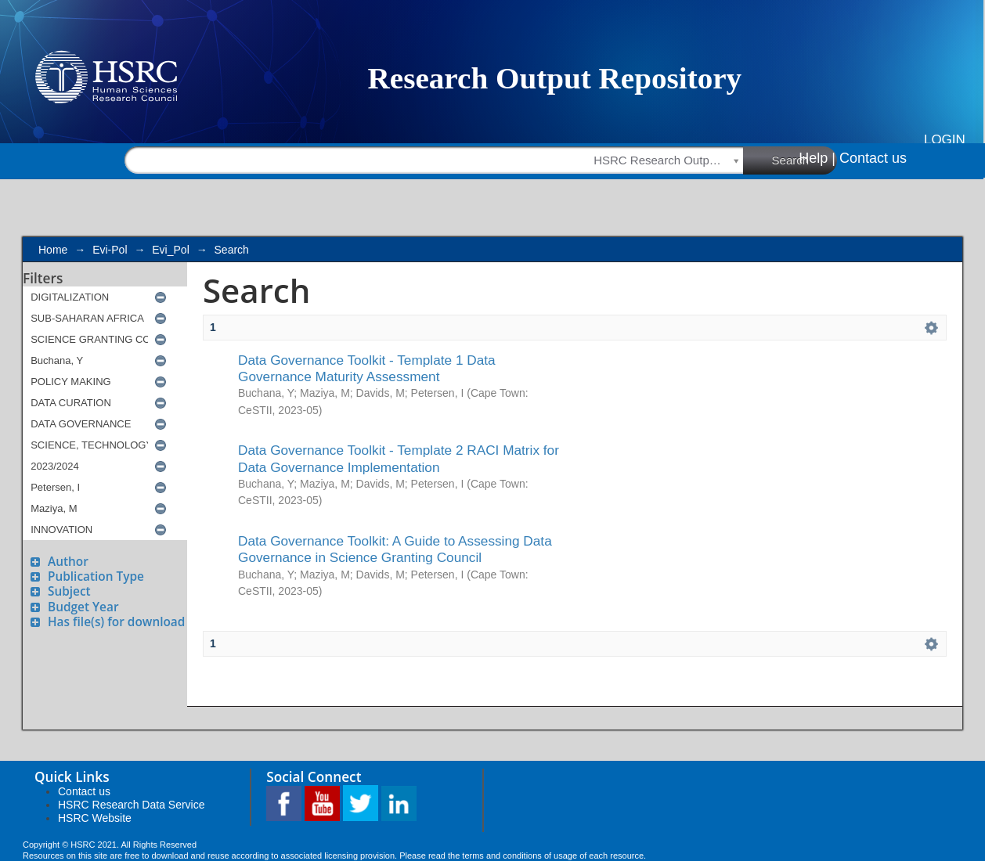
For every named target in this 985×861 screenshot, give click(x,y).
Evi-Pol (109, 249)
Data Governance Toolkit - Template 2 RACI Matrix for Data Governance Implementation (398, 458)
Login (944, 139)
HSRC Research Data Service (131, 804)
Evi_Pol (170, 249)
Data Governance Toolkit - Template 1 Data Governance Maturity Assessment (367, 368)
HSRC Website (95, 818)
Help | (817, 158)
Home (52, 249)
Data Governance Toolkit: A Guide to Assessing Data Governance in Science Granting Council (395, 549)
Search (805, 159)
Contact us (873, 158)
